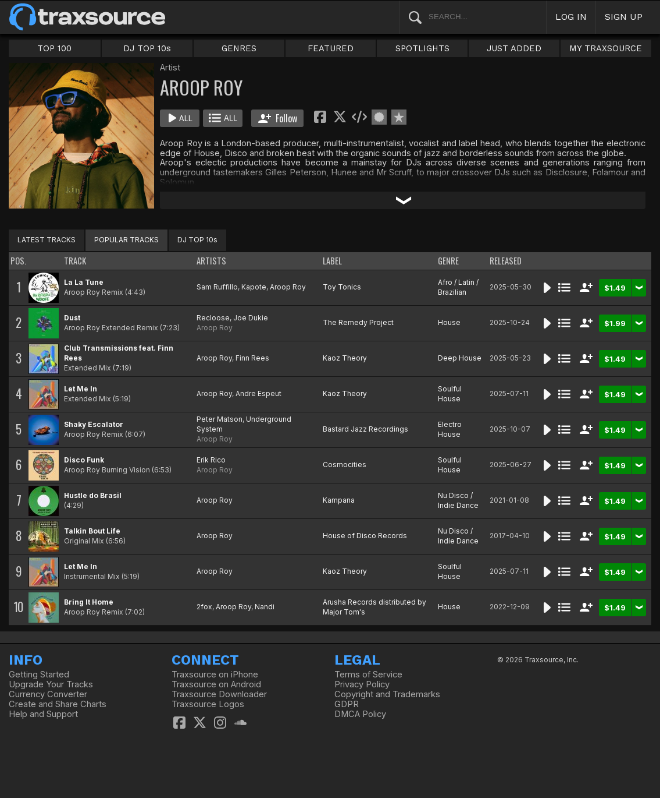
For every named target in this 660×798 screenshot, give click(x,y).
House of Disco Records (365, 535)
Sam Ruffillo (217, 287)
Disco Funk (84, 460)
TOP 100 (54, 48)
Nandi (264, 606)
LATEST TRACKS (46, 239)
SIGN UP (624, 16)
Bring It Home (88, 602)
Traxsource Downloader (219, 694)
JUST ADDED (514, 48)
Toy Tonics (342, 287)
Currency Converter (48, 694)
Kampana (339, 500)
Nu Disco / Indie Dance (458, 500)
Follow (277, 118)
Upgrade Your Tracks (51, 684)
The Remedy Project (358, 322)
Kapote (253, 287)
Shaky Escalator (93, 424)
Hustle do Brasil (93, 495)
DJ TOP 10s (147, 48)
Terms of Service (368, 674)
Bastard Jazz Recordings (365, 429)
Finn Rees (252, 358)
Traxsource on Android (216, 684)
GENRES (239, 48)
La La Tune (84, 282)
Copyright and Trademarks (387, 694)
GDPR (346, 704)
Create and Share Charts (57, 704)
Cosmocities (344, 464)
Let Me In (80, 388)
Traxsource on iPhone (215, 674)
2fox (204, 606)
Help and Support (43, 714)
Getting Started (39, 674)
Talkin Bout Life (92, 531)
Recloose (213, 317)
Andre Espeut (258, 393)
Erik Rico (211, 460)
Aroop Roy (288, 287)
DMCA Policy (360, 714)
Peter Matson (219, 419)
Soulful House (450, 393)
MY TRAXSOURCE (605, 48)
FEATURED (331, 48)
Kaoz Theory (345, 358)
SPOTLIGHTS (422, 48)
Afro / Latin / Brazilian (458, 287)
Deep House (459, 358)
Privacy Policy (362, 684)
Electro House (450, 429)
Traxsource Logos (208, 704)
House (449, 322)
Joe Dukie (250, 317)
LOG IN (571, 16)
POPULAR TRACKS (126, 239)
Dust (72, 317)
